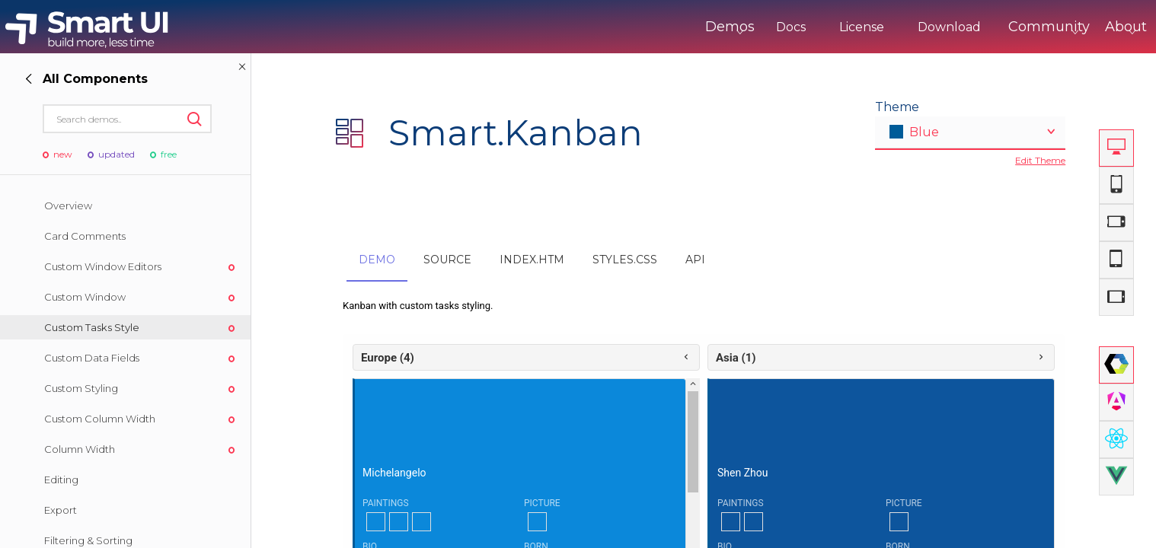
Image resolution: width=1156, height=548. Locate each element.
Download (886, 27)
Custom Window (85, 297)
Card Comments (85, 236)
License (798, 27)
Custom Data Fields (91, 358)
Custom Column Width (99, 419)
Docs (727, 27)
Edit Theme (1040, 160)
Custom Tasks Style (91, 327)
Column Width (79, 449)
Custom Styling (81, 388)
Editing (61, 479)
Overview (68, 205)
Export (60, 510)
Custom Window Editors (102, 266)
